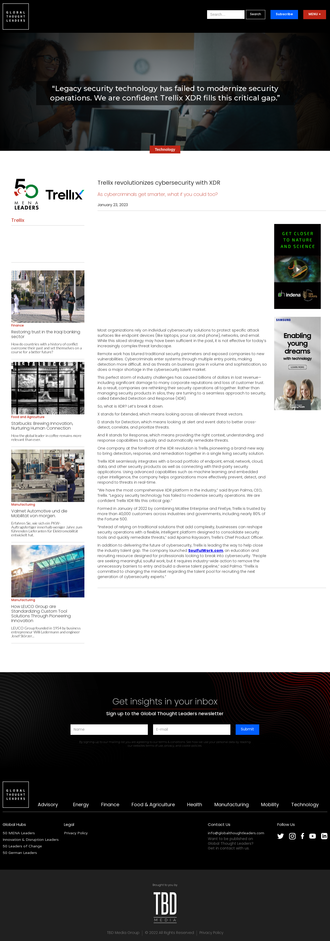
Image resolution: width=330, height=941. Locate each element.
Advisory (48, 805)
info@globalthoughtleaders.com (236, 833)
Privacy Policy (76, 833)
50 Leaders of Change (22, 846)
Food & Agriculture (153, 805)
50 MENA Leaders (19, 833)
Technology (305, 805)
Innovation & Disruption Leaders (31, 839)
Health (194, 805)
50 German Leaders (20, 852)
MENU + (315, 14)
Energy (81, 805)
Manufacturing (231, 805)
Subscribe (284, 14)
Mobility (270, 805)
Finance (110, 805)
